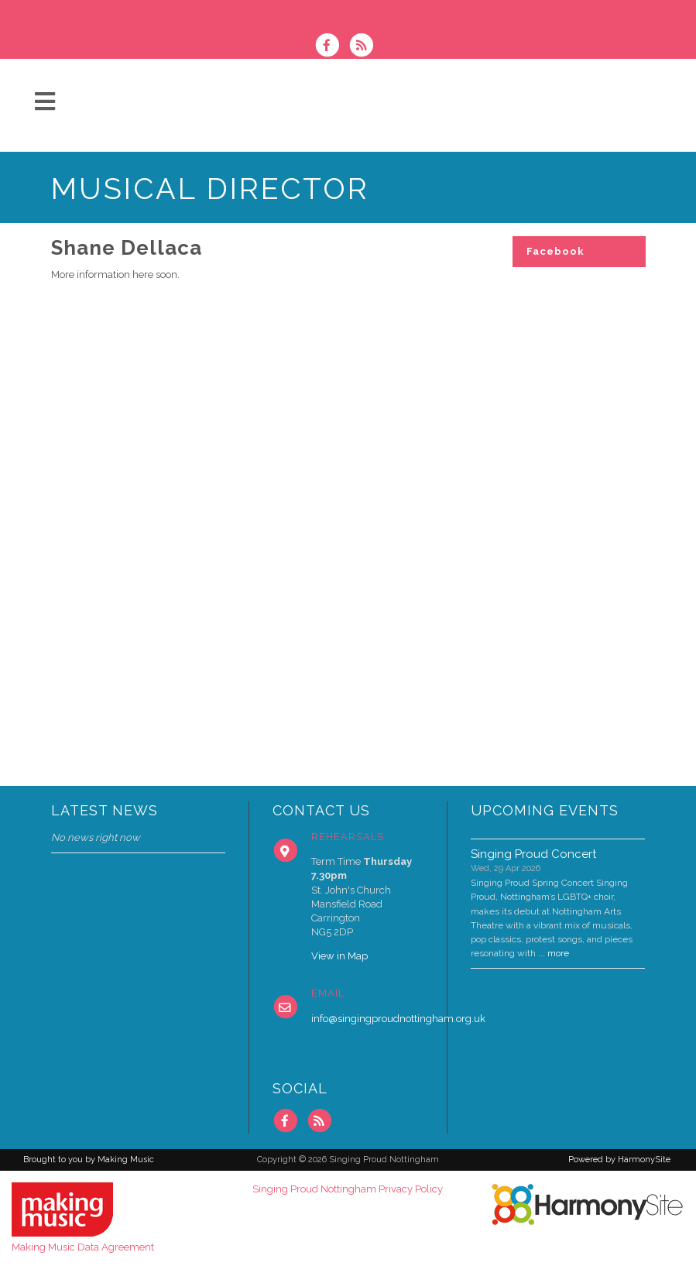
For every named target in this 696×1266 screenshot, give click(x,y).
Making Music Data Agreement (83, 1247)
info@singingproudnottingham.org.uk (398, 1018)
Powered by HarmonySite (619, 1159)
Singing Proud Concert (533, 854)
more (558, 953)
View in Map (339, 956)
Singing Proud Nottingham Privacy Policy (347, 1189)
